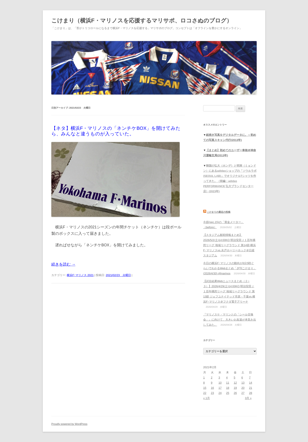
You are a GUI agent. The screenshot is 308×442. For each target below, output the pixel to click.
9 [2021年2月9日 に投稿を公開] (211, 382)
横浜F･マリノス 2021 (80, 275)
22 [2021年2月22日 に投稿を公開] (204, 393)
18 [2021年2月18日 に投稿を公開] (227, 387)
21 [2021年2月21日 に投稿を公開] (250, 387)
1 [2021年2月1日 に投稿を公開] (204, 377)
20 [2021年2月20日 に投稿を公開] (242, 387)
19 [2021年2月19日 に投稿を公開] (235, 387)
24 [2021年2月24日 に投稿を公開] (219, 393)
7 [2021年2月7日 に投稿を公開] (249, 377)
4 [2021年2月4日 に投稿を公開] (227, 377)
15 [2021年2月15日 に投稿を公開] (204, 387)
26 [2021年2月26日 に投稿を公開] (235, 393)
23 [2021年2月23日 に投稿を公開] (212, 393)
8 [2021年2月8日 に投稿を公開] (204, 382)
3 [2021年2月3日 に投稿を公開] (219, 377)
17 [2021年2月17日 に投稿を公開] (219, 387)
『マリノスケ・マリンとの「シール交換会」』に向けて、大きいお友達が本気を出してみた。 (229, 319)
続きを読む (63, 264)
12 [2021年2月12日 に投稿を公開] (235, 382)
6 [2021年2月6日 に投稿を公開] (242, 377)
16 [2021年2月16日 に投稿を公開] (212, 387)
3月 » (248, 398)
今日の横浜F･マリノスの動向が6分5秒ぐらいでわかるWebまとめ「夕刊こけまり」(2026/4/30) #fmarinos (229, 268)
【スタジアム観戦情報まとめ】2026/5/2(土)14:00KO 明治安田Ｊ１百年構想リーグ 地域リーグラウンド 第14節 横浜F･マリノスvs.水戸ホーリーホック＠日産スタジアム (229, 245)
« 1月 (206, 398)
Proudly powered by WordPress (69, 424)
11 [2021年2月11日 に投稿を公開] (227, 382)
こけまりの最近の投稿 (218, 212)
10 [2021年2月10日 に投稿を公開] (219, 382)
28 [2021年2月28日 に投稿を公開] (250, 393)
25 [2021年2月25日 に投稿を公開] (227, 393)
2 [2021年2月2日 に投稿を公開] (211, 377)
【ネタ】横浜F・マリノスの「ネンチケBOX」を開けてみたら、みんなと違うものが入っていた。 (116, 131)
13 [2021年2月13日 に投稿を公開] (242, 382)
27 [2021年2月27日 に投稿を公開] (242, 393)
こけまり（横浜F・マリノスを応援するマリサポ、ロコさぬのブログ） (141, 20)
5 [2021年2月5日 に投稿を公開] (234, 377)
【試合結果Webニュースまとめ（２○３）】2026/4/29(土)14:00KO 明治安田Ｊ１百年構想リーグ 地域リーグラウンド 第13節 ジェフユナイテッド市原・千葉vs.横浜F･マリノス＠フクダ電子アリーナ (229, 291)
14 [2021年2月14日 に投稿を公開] (250, 382)
